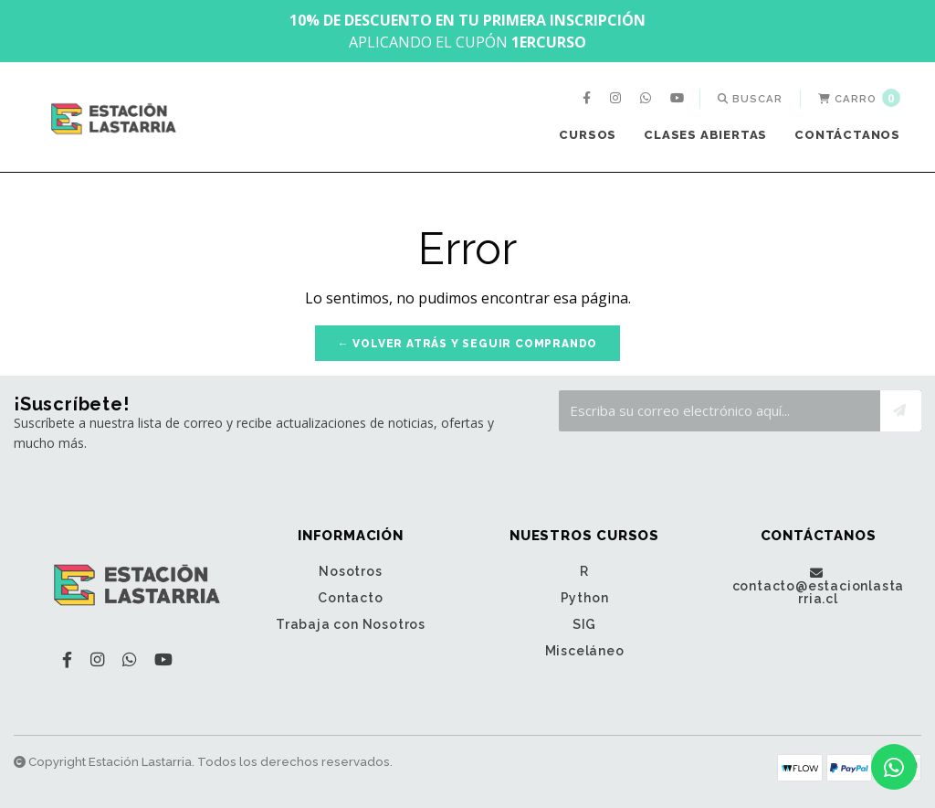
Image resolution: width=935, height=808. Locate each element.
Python (585, 597)
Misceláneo (585, 650)
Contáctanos (847, 135)
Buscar (750, 98)
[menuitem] (589, 98)
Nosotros (350, 571)
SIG (584, 624)
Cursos (587, 135)
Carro (859, 98)
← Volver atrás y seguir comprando (467, 343)
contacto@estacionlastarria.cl (818, 586)
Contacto (350, 597)
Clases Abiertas (705, 135)
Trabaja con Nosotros (350, 624)
